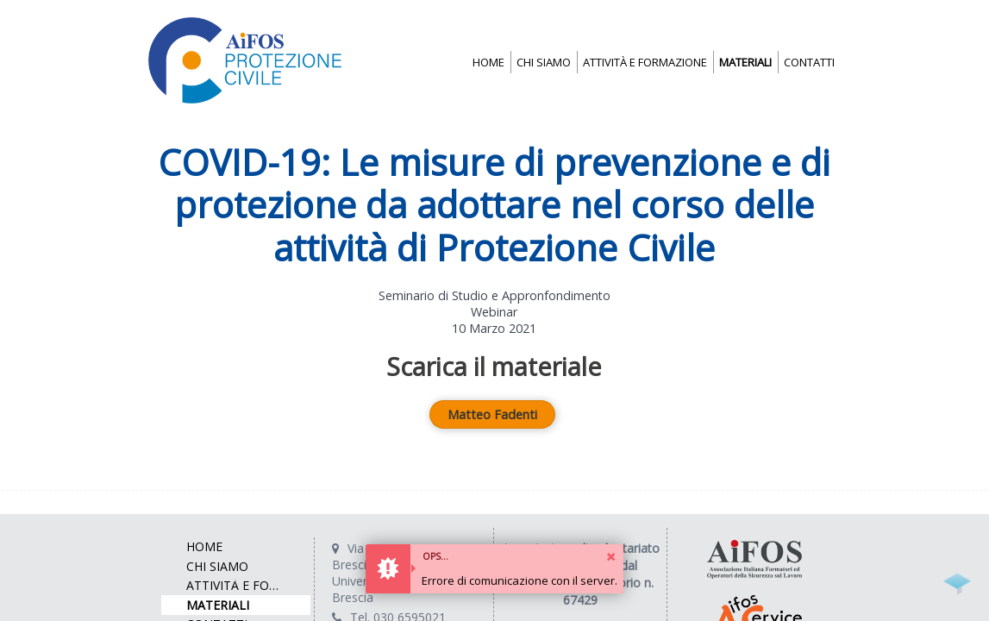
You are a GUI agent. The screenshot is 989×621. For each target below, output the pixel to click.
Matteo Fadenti (492, 414)
